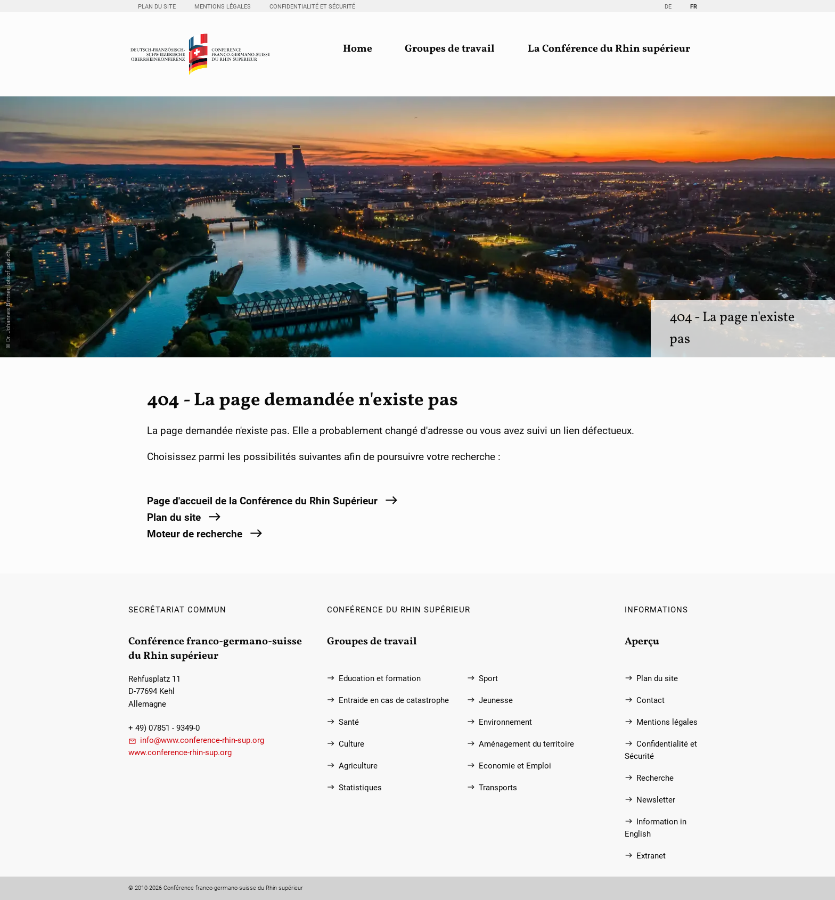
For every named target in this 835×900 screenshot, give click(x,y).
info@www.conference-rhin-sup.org (202, 740)
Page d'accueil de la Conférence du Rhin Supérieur (262, 501)
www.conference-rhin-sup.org (180, 752)
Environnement (505, 722)
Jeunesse (496, 700)
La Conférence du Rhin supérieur (609, 49)
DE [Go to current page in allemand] (668, 6)
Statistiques (360, 787)
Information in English (655, 828)
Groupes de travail (450, 49)
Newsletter (655, 800)
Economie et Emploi (515, 766)
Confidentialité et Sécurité (312, 6)
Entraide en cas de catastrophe (394, 700)
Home (357, 49)
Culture (351, 744)
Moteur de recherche (194, 534)
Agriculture (358, 766)
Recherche (655, 778)
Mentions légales (222, 6)
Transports (498, 787)
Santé (349, 722)
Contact (650, 700)
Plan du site (157, 6)
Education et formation (380, 678)
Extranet (651, 856)
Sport (488, 678)
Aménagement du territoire (526, 744)
